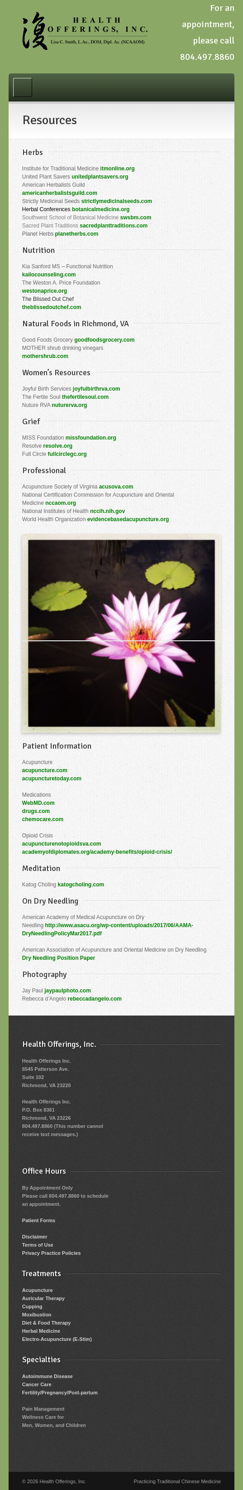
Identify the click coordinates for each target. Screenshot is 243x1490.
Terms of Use (37, 1245)
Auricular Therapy (43, 1298)
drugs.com (36, 811)
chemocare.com (42, 819)
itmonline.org (117, 168)
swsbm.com (136, 217)
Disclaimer (35, 1236)
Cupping (32, 1306)
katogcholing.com (81, 884)
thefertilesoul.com (85, 397)
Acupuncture (37, 1290)
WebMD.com (38, 803)
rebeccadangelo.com (95, 999)
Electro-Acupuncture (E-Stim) (57, 1339)
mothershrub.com (45, 356)
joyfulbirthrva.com (96, 389)
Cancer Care (37, 1384)
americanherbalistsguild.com (59, 193)
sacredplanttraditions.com (114, 226)
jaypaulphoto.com (67, 990)
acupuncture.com (44, 770)
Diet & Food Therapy (46, 1323)
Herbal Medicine (41, 1331)
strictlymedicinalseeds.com (116, 201)
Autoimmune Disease (47, 1376)
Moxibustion (37, 1314)
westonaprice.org (44, 291)
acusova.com (116, 487)
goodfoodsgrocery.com (104, 340)
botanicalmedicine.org (100, 209)
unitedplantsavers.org (99, 177)
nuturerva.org (69, 405)
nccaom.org (60, 503)
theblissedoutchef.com (51, 307)
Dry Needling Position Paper (58, 958)
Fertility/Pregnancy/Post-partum (60, 1392)
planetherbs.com (77, 234)
